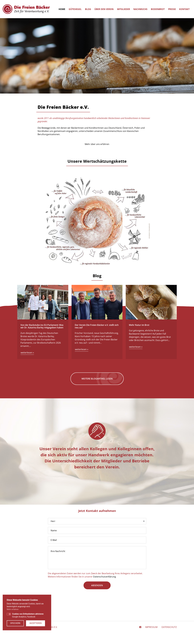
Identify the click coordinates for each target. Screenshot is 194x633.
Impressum (151, 627)
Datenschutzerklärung (104, 576)
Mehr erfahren (13, 609)
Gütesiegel (75, 9)
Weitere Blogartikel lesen (97, 378)
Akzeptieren (36, 623)
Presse (172, 9)
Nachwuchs (140, 9)
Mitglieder (123, 9)
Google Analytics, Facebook (28, 615)
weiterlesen (27, 352)
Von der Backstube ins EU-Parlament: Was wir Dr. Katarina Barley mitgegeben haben (41, 326)
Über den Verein (104, 9)
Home (62, 9)
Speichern (15, 623)
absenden (97, 585)
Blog (88, 9)
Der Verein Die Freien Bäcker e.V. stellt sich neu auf (97, 326)
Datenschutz (169, 627)
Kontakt (184, 9)
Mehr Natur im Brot (139, 324)
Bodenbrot (158, 9)
